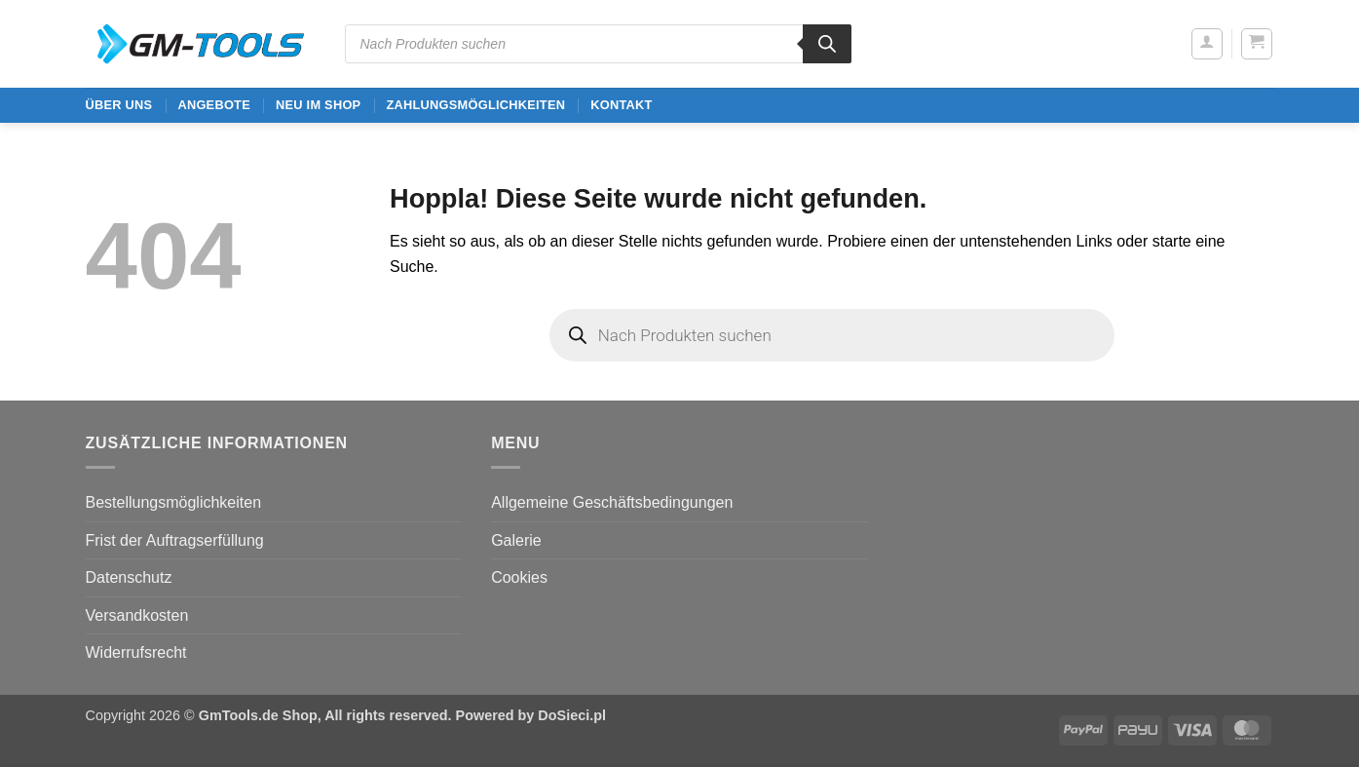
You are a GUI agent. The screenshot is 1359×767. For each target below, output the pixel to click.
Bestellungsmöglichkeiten (174, 502)
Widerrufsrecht (136, 652)
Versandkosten (137, 615)
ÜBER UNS (119, 104)
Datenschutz (129, 577)
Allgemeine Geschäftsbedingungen (612, 502)
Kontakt (621, 104)
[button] (1207, 43)
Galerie (516, 540)
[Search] (827, 43)
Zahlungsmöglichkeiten (475, 104)
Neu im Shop (318, 104)
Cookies (519, 577)
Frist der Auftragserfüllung (175, 540)
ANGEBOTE (213, 104)
